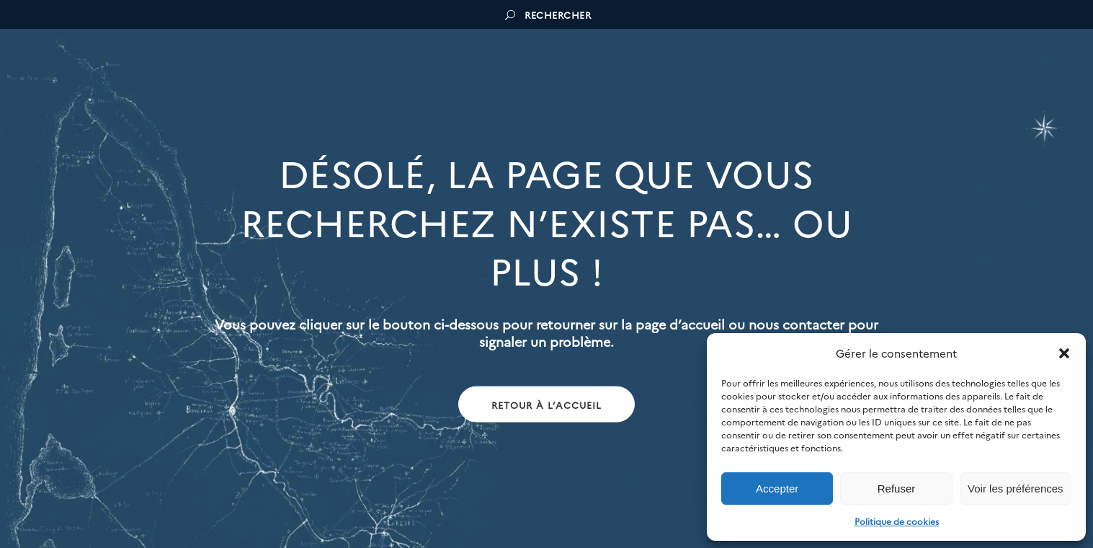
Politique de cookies (897, 521)
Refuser (897, 488)
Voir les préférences (1015, 488)
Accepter (777, 488)
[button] (1064, 353)
